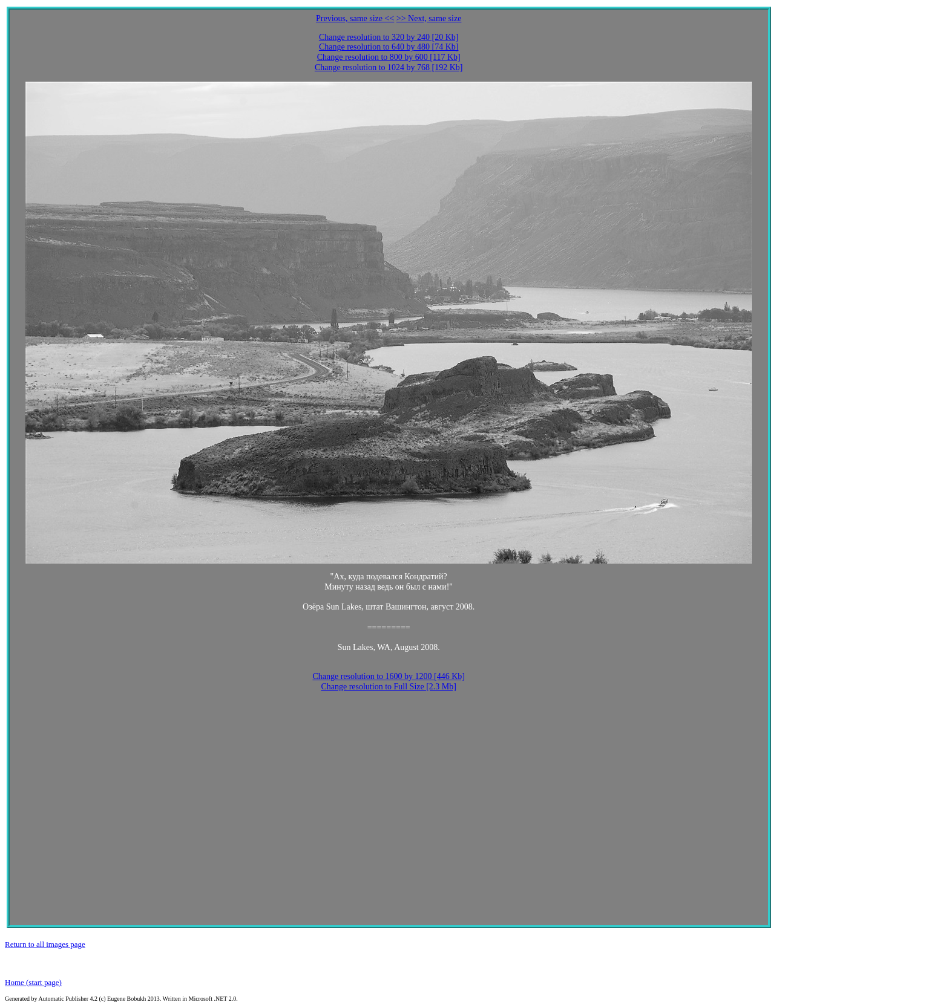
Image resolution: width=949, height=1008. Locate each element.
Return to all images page (45, 944)
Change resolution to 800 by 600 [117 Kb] (389, 57)
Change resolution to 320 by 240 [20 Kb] (389, 37)
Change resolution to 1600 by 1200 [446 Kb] (388, 676)
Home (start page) (33, 982)
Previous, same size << (355, 18)
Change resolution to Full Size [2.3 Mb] (388, 686)
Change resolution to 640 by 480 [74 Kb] (389, 46)
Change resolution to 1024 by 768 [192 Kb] (389, 67)
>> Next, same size (429, 18)
